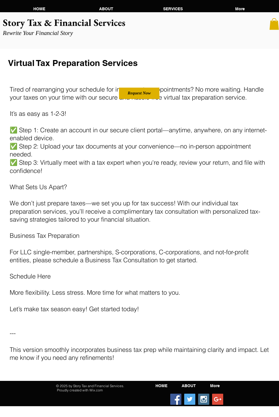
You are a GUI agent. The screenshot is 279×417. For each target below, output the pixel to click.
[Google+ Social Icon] (217, 399)
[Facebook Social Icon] (175, 399)
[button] (106, 9)
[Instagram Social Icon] (203, 399)
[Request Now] (139, 93)
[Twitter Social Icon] (189, 399)
